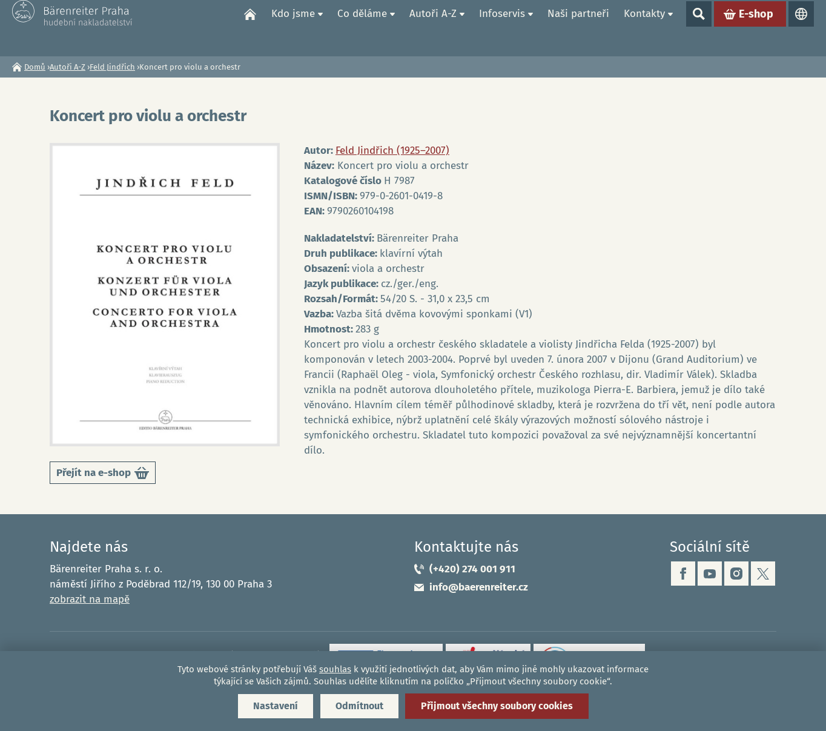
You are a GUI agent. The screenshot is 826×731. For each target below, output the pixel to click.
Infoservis (502, 27)
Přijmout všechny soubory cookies (497, 706)
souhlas (335, 669)
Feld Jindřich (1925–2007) (392, 150)
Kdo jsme (293, 27)
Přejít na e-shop (102, 475)
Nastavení (275, 706)
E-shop (756, 28)
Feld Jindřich (112, 66)
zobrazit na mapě (90, 599)
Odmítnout (359, 706)
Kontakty (644, 27)
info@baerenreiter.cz (478, 587)
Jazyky (801, 28)
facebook (683, 573)
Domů (250, 28)
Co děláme (362, 27)
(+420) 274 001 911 (472, 569)
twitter (763, 573)
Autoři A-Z (433, 27)
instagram (736, 573)
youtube (710, 573)
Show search (699, 28)
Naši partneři (578, 27)
